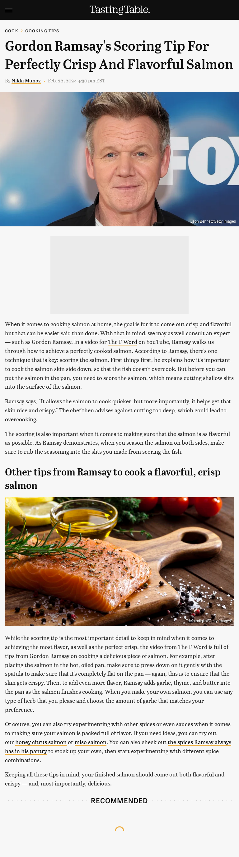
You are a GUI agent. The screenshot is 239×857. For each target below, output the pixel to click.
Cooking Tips (42, 31)
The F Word (122, 341)
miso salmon (90, 742)
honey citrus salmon (41, 742)
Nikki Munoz (26, 80)
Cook (11, 31)
